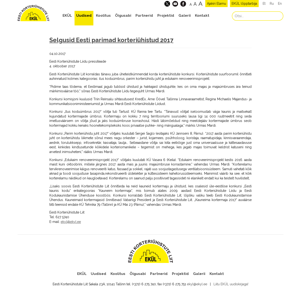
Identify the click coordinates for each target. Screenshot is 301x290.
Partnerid (144, 15)
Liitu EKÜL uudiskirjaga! (231, 284)
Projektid (165, 15)
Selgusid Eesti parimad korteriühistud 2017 (111, 40)
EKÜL (67, 15)
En (280, 3)
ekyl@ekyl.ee (71, 222)
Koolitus (103, 15)
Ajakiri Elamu (216, 3)
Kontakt (202, 15)
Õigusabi (123, 15)
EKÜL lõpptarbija (244, 3)
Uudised (84, 15)
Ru (272, 3)
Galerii (184, 15)
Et (264, 3)
